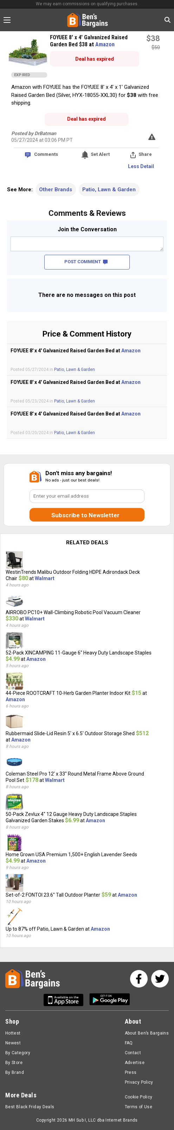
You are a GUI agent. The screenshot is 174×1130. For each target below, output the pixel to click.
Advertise (134, 1062)
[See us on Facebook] (139, 979)
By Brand (14, 1072)
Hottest (13, 1033)
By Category (17, 1052)
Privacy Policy (139, 1082)
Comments (46, 154)
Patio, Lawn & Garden (109, 189)
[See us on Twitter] (160, 979)
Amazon (105, 44)
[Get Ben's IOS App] (66, 1000)
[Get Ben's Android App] (110, 1000)
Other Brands (55, 189)
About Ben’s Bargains (147, 1033)
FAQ (129, 1043)
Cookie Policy (139, 1097)
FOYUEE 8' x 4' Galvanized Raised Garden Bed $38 (89, 41)
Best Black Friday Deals (29, 1106)
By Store (13, 1062)
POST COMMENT (86, 261)
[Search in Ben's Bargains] (167, 20)
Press (131, 1072)
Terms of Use (138, 1106)
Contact (133, 1052)
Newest (13, 1043)
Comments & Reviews (87, 213)
